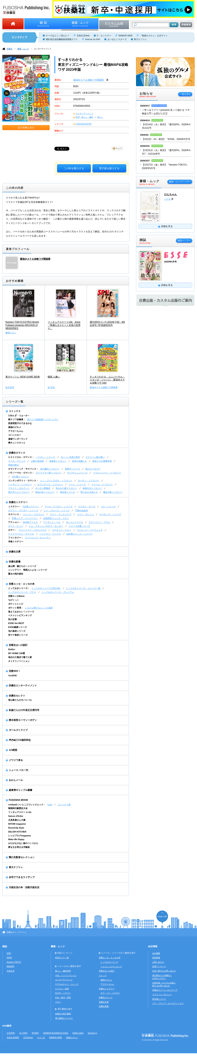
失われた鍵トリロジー (66, 488)
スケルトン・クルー (61, 530)
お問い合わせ (158, 962)
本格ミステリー (15, 541)
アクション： (14, 522)
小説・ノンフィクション (66, 975)
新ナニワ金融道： (16, 419)
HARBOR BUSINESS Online (55, 1033)
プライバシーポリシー (162, 994)
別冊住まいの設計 (18, 645)
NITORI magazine (17, 824)
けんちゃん (170, 194)
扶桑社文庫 (15, 551)
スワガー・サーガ (86, 506)
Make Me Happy (16, 839)
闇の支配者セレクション (22, 857)
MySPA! (35, 1033)
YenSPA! (12, 675)
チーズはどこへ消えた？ (57, 35)
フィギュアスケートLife (19, 812)
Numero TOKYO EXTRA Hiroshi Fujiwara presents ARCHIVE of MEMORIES (22, 325)
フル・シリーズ (108, 506)
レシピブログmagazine (19, 835)
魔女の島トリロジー (113, 492)
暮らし (100, 117)
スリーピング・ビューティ (38, 537)
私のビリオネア (92, 469)
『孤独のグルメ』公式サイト (154, 35)
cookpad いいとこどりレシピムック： (27, 804)
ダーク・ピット (15, 526)
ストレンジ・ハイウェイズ (90, 530)
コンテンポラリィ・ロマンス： (23, 480)
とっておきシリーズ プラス (22, 592)
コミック (103, 975)
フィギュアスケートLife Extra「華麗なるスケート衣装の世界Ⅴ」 (64, 325)
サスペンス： (14, 514)
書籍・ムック (23, 49)
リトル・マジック (16, 461)
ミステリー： (14, 506)
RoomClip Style (16, 828)
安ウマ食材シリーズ (18, 635)
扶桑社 (10, 49)
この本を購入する (74, 168)
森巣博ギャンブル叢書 (20, 790)
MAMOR (10, 966)
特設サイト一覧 (62, 958)
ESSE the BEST (16, 623)
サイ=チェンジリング (77, 473)
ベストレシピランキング (20, 615)
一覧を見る (185, 94)
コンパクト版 (64, 804)
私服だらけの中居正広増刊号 (24, 710)
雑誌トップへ (184, 240)
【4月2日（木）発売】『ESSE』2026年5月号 (166, 139)
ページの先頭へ (162, 917)
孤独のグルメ (14, 427)
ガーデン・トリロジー (88, 480)
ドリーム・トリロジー (102, 484)
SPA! (9, 953)
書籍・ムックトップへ (180, 182)
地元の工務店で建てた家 (20, 657)
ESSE (9, 958)
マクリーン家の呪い (95, 457)
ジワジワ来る (16, 760)
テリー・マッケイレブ (60, 514)
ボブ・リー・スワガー (110, 993)
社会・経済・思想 (63, 997)
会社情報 (152, 946)
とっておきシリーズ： (19, 588)
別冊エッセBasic (16, 596)
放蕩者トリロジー (57, 461)
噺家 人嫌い (54, 376)
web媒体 (7, 1025)
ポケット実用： (15, 608)
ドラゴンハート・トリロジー (107, 473)
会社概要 (156, 953)
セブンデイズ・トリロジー (50, 484)
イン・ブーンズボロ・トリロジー (56, 480)
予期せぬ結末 (81, 510)
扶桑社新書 (15, 561)
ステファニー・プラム (99, 522)
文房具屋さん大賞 (16, 820)
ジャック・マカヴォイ (33, 514)
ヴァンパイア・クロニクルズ (33, 530)
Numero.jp (92, 1033)
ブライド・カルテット (19, 488)
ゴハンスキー (14, 435)
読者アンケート (159, 966)
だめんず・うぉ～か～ (19, 415)
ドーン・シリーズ (77, 484)
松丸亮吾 (9, 387)
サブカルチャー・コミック (67, 984)
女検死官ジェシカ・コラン (56, 518)
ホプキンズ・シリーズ (110, 514)
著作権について (159, 999)
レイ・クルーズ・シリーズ (57, 510)
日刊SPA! (11, 1033)
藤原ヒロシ (10, 332)
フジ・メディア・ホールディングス (168, 1003)
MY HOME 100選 (16, 653)
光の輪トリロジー (20, 476)
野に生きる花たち (89, 492)
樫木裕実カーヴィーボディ (23, 720)
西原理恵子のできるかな (20, 423)
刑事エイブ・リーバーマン (25, 518)
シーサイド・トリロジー (20, 484)
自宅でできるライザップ (22, 877)
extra (49, 804)
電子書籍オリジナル (64, 1018)
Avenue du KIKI (92, 39)
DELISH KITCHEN (17, 832)
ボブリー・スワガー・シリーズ (23, 510)
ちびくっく (13, 600)
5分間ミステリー (31, 506)
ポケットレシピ (15, 604)
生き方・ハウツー (63, 993)
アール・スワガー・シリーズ (59, 506)
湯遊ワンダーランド (18, 439)
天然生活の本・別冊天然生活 (24, 887)
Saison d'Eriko (15, 816)
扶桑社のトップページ (16, 932)
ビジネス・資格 (62, 989)
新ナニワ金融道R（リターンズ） (43, 419)
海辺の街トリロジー (45, 492)
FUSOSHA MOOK (84, 124)
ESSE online (78, 1033)
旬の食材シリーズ (16, 631)
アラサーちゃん (15, 431)
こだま (167, 199)
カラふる (41, 1037)
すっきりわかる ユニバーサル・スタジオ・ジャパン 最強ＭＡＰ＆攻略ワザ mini (107, 379)
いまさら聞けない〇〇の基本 (39, 608)
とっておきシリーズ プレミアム (58, 592)
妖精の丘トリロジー (92, 488)
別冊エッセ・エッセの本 (22, 584)
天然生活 (10, 971)
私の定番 (12, 619)
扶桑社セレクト (17, 695)
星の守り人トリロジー (19, 492)
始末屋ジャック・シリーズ (79, 534)
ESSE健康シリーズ (17, 627)
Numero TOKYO (14, 962)
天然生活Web (83, 35)
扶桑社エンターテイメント (23, 685)
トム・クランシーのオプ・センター (46, 526)
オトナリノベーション (19, 661)
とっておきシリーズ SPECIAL (46, 588)
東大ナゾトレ (140, 39)
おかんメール (16, 780)
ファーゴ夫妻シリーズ (79, 526)
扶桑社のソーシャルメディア (165, 990)
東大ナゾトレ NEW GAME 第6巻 (22, 376)
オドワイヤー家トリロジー (49, 473)
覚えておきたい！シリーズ (21, 611)
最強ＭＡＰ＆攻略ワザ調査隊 (88, 80)
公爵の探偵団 (37, 461)
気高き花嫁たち (79, 461)
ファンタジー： (15, 537)
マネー (58, 1002)
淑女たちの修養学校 (102, 461)
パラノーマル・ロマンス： (21, 473)
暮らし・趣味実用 (63, 971)
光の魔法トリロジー (49, 469)
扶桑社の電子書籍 (63, 1014)
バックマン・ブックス (50, 534)
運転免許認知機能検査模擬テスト (62, 39)
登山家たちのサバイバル (20, 700)
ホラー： (12, 530)
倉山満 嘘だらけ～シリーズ (22, 566)
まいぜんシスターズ (117, 39)
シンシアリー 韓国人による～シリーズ (27, 570)
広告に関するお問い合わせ (164, 971)
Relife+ (11, 649)
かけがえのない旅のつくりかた (23, 843)
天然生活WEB (13, 1037)
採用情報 (156, 958)
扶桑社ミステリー (18, 502)
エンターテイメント (43, 49)
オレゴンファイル (74, 522)
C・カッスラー (104, 35)
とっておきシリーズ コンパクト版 (83, 588)
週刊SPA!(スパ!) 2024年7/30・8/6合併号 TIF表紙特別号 (107, 324)
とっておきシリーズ (109, 962)
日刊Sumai (28, 1037)
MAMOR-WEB (125, 35)
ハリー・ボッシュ (85, 514)
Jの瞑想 (13, 750)
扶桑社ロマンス (17, 452)
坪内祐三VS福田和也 (20, 740)
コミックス (15, 411)
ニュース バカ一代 (18, 770)
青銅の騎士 (13, 465)
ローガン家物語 (42, 488)
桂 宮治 (51, 387)
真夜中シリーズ (72, 469)
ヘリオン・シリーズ (45, 457)
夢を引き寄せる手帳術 (19, 847)
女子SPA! (23, 1033)
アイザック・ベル (51, 522)
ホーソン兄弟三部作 (70, 457)
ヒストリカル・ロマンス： (21, 457)
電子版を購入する (109, 168)
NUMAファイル (30, 522)
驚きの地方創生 (15, 574)
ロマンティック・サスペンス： (23, 469)
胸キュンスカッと (16, 442)
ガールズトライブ (18, 730)
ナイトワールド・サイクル (21, 534)
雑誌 (4, 946)
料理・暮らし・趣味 (84, 117)
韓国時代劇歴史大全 (18, 808)
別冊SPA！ (15, 671)
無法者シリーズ (67, 492)
